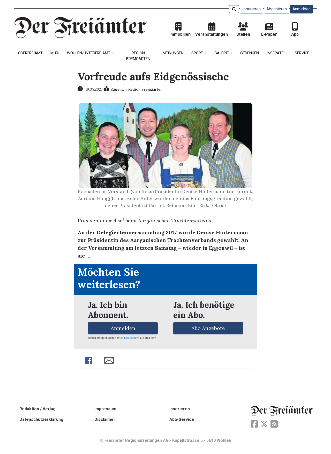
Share (88, 360)
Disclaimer (104, 419)
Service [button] (302, 53)
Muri (54, 53)
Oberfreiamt (30, 53)
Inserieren (251, 8)
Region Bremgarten (138, 56)
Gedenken (249, 53)
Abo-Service (181, 419)
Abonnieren (276, 8)
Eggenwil (118, 89)
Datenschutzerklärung (41, 419)
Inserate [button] (275, 53)
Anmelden (301, 8)
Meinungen (173, 53)
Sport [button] (197, 53)
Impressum (105, 408)
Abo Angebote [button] (208, 328)
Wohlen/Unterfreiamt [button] (88, 53)
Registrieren (131, 337)
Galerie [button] (221, 53)
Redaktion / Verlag (37, 408)
